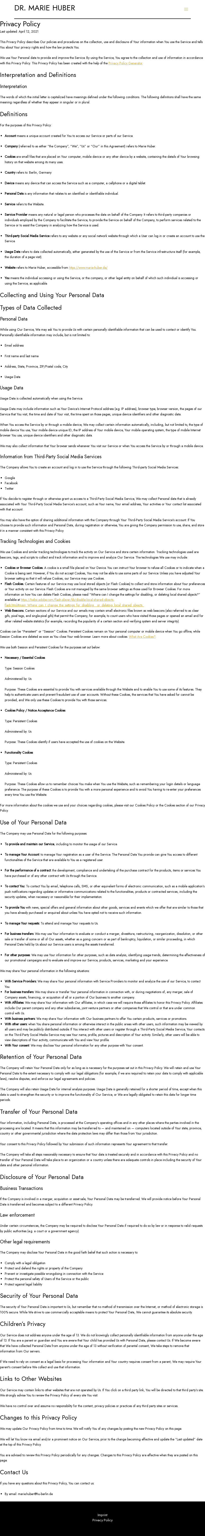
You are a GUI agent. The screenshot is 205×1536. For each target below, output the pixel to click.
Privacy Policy (102, 1520)
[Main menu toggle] (186, 9)
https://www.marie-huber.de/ (88, 267)
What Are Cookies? (142, 636)
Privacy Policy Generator (125, 63)
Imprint (102, 1514)
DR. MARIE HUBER (44, 7)
